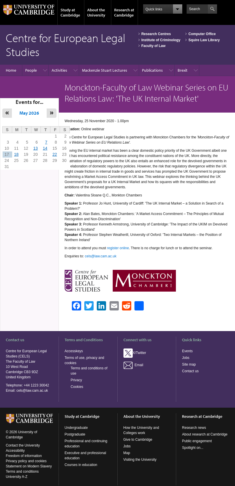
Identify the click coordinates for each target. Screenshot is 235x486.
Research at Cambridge (124, 12)
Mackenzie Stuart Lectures (104, 70)
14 (45, 148)
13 (35, 148)
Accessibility (15, 451)
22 (54, 154)
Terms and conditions (22, 471)
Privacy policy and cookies (26, 461)
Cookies (77, 387)
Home (11, 70)
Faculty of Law (153, 46)
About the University (96, 12)
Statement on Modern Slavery (29, 466)
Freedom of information (24, 456)
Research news (194, 428)
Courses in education (81, 465)
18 (16, 154)
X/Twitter (134, 353)
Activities (59, 70)
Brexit (182, 70)
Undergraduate (76, 428)
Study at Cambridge (70, 12)
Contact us (190, 371)
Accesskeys (74, 351)
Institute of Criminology (161, 40)
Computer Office (202, 34)
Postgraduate (75, 434)
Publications (152, 70)
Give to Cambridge (137, 440)
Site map (189, 364)
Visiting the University (140, 460)
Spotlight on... (192, 448)
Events (187, 351)
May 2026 (29, 113)
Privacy (76, 380)
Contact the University (23, 445)
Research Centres (156, 34)
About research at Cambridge (204, 434)
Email (133, 365)
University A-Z (17, 477)
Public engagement (197, 441)
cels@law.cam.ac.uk (100, 256)
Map (126, 453)
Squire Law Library (204, 40)
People (31, 70)
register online (118, 248)
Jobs (185, 358)
